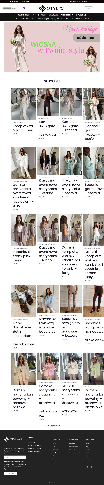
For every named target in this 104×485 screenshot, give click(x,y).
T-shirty (67, 18)
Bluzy (22, 18)
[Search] (24, 8)
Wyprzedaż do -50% (26, 15)
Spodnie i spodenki (43, 18)
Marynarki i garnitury (52, 20)
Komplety (86, 18)
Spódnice (59, 18)
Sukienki (34, 18)
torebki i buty (67, 15)
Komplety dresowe (76, 18)
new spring (81, 15)
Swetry (17, 18)
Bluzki (27, 18)
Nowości (41, 15)
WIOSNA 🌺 (53, 15)
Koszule (53, 18)
